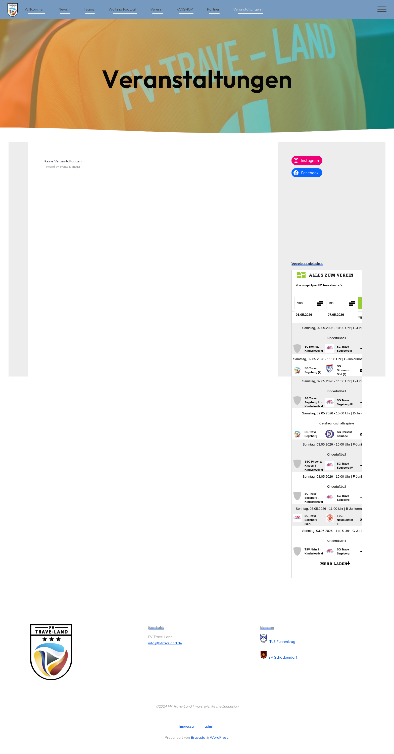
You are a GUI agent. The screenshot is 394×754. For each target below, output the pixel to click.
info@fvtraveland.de (165, 643)
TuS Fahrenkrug (282, 641)
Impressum (187, 726)
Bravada (197, 737)
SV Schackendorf (282, 657)
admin (210, 726)
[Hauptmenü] (380, 9)
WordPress (219, 737)
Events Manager (70, 166)
